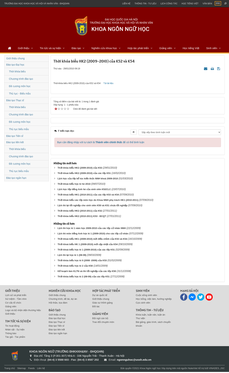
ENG (218, 3)
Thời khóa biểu (17, 71)
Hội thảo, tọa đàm (58, 303)
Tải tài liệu (108, 84)
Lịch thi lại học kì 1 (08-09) (72, 256)
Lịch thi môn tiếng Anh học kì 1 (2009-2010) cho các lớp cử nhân (93, 234)
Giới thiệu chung (15, 58)
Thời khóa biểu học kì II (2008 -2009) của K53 (82, 261)
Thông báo (10, 334)
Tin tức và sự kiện (50, 48)
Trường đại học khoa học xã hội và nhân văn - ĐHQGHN (36, 3)
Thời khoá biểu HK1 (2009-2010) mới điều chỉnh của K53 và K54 (92, 240)
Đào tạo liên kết (15, 142)
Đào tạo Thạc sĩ (15, 100)
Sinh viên (211, 48)
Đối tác (96, 307)
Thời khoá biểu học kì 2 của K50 (75, 267)
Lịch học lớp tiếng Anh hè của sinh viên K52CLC (84, 190)
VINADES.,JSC (217, 369)
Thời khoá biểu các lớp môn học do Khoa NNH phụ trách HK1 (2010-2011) (98, 201)
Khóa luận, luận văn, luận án (150, 315)
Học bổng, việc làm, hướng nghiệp (154, 300)
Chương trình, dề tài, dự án (63, 300)
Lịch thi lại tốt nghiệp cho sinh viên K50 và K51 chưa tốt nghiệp (93, 206)
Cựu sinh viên (143, 303)
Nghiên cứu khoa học (104, 48)
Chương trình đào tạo (21, 78)
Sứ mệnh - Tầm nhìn (16, 300)
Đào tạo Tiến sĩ (14, 136)
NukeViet (193, 369)
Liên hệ (126, 3)
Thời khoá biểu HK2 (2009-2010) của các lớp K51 (84, 174)
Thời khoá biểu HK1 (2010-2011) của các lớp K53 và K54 (88, 195)
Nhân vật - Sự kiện (15, 330)
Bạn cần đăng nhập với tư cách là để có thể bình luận (100, 143)
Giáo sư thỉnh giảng (102, 303)
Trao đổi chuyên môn (103, 323)
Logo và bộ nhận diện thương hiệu (23, 311)
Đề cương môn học (19, 86)
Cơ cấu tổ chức (13, 303)
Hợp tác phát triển (138, 48)
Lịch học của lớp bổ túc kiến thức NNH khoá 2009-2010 (88, 179)
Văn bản (207, 3)
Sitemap (21, 369)
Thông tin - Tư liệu (145, 3)
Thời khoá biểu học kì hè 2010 (74, 185)
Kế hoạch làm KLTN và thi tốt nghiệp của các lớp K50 (87, 272)
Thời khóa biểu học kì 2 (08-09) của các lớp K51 (84, 277)
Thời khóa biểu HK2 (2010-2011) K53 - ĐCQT (82, 217)
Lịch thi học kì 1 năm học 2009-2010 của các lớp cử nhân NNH (92, 229)
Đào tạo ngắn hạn (16, 177)
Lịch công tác (168, 3)
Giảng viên (165, 48)
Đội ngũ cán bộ (100, 319)
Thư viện (140, 319)
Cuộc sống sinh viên (146, 296)
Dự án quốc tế (99, 296)
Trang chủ (9, 369)
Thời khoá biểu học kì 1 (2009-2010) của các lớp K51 (86, 250)
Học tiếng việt (190, 3)
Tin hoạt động (12, 327)
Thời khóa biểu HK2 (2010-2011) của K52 (80, 212)
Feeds (31, 369)
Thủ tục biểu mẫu (19, 129)
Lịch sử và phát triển (15, 296)
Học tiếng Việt (191, 48)
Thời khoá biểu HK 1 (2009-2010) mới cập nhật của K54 (88, 245)
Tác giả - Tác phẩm (15, 338)
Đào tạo (76, 48)
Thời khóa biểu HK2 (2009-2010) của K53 (80, 169)
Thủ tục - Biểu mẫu (20, 93)
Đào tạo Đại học (15, 64)
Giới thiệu (23, 48)
